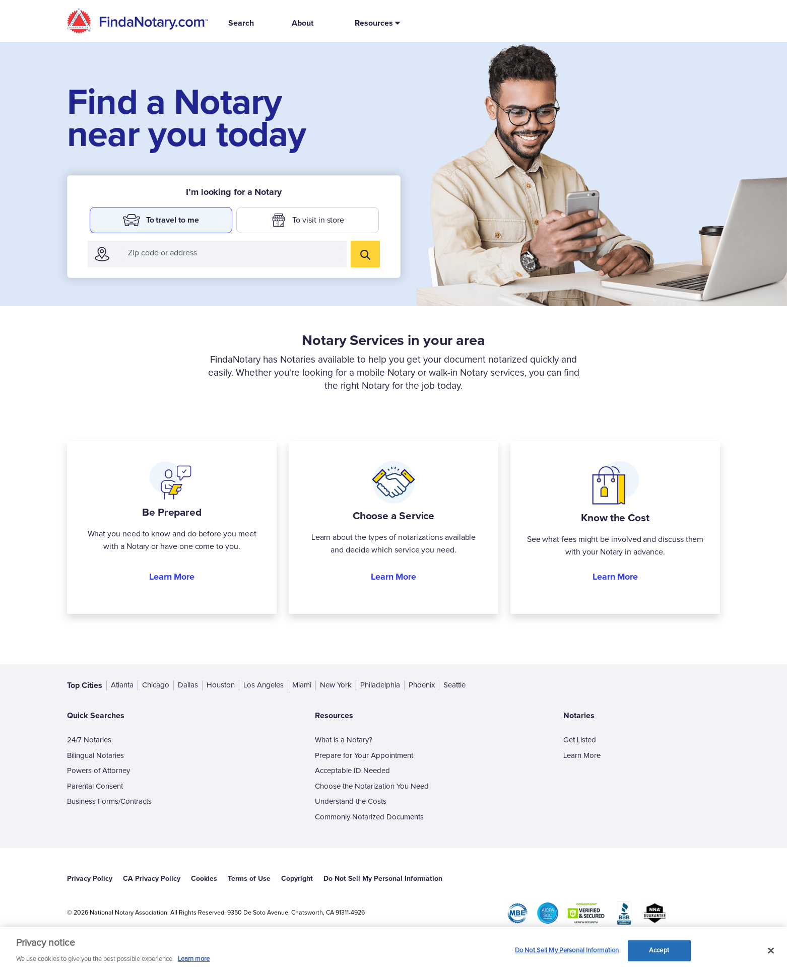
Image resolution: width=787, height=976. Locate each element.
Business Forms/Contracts (109, 801)
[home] (137, 21)
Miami (301, 685)
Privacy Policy (89, 878)
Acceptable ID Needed (352, 771)
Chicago (155, 685)
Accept (659, 950)
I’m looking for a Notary (234, 192)
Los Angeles (263, 685)
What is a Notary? (343, 740)
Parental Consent (95, 786)
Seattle (454, 685)
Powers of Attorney (98, 771)
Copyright (297, 878)
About (302, 23)
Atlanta (122, 685)
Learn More (582, 755)
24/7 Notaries (89, 740)
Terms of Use (249, 878)
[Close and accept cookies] (771, 951)
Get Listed (579, 740)
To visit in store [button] (307, 220)
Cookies (204, 878)
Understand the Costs (350, 801)
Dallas (188, 685)
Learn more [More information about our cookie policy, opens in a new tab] (194, 959)
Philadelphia (380, 685)
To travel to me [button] (161, 220)
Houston (221, 685)
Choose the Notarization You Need (372, 786)
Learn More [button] (171, 576)
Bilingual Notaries (95, 755)
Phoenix (422, 685)
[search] (365, 254)
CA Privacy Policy (151, 878)
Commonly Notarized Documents (369, 817)
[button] (376, 23)
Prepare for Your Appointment (364, 755)
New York (336, 685)
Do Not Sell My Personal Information (382, 878)
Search (241, 23)
